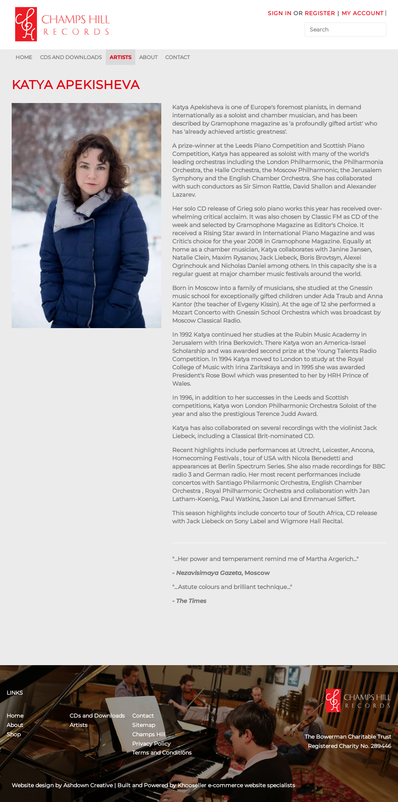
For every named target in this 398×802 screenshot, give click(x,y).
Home (24, 57)
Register (320, 13)
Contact (177, 57)
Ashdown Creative (88, 785)
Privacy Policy (151, 743)
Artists (120, 57)
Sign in (280, 13)
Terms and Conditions (162, 752)
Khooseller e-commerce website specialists (236, 785)
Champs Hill (148, 734)
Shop (14, 734)
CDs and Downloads (71, 57)
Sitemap (143, 725)
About (148, 57)
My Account (363, 13)
